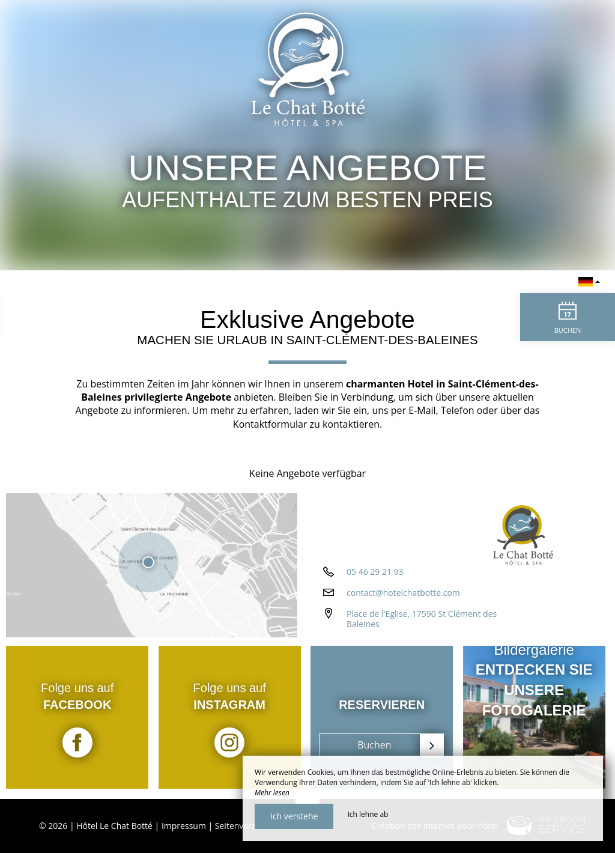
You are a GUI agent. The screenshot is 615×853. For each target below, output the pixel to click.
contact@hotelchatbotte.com (403, 596)
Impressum (184, 825)
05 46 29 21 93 (375, 575)
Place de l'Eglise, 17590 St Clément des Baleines (422, 622)
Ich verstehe (294, 816)
